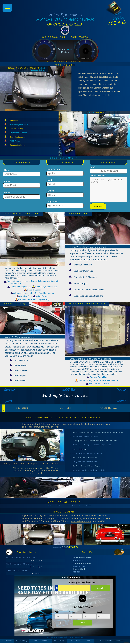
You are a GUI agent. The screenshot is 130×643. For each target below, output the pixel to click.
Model (50, 180)
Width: (61, 615)
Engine (50, 191)
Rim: (89, 615)
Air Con (108, 408)
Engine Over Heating (18, 133)
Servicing (14, 120)
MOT (65, 408)
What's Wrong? (98, 175)
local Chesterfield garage (89, 95)
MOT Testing (15, 141)
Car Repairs (7, 641)
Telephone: (65, 547)
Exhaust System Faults (19, 125)
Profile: (75, 615)
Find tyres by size (82, 607)
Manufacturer (54, 169)
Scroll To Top (126, 639)
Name (7, 170)
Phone (7, 193)
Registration (53, 201)
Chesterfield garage (81, 521)
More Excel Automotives (80, 641)
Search (100, 588)
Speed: (103, 615)
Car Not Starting (16, 129)
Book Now (98, 206)
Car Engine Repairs (40, 641)
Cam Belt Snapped (17, 137)
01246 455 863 (90, 516)
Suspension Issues (17, 145)
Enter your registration (82, 582)
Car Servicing (21, 641)
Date (93, 167)
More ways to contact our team (112, 641)
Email (7, 181)
